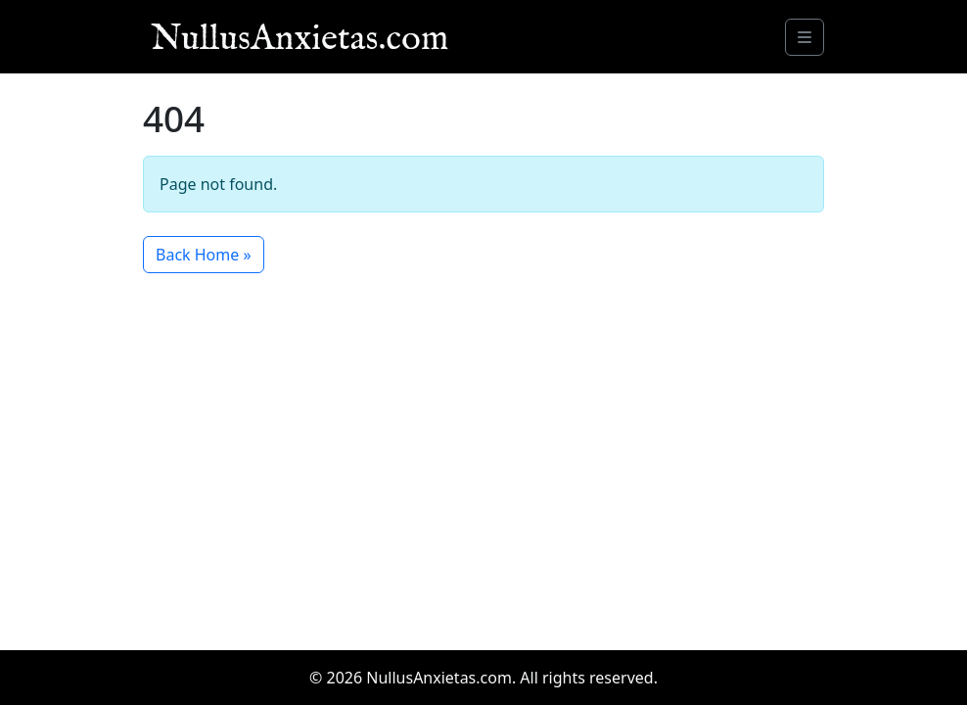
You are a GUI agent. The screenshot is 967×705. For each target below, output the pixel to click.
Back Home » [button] (204, 254)
